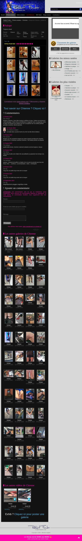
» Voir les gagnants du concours (65, 53)
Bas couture (9, 248)
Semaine (65, 49)
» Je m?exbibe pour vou (71, 71)
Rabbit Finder (7, 20)
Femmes (24, 20)
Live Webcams (30, 15)
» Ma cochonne (56, 70)
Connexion (79, 3)
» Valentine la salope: (70, 66)
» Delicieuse (67, 99)
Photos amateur (11, 15)
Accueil (3, 15)
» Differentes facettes (70, 62)
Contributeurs (56, 15)
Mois (75, 49)
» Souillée (67, 94)
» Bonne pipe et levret (70, 92)
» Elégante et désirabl (70, 64)
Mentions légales (46, 532)
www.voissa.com (22, 101)
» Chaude (67, 85)
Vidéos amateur (21, 15)
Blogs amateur (47, 15)
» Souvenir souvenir (70, 73)
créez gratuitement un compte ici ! (32, 226)
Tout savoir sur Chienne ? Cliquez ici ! (25, 108)
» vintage (66, 68)
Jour (55, 49)
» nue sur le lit (68, 75)
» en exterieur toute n (70, 97)
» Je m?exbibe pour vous (56, 99)
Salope (30, 248)
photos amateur (24, 103)
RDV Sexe (38, 15)
